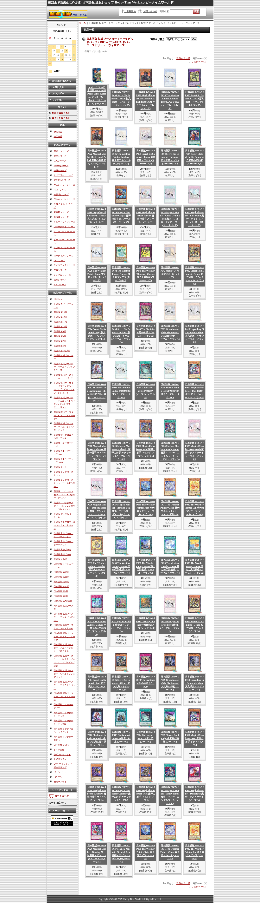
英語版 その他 (60, 559)
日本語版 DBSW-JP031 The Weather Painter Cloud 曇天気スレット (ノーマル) (170, 852)
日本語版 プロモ (61, 745)
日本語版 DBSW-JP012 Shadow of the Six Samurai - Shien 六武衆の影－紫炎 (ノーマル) (96, 738)
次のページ (200, 61)
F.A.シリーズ (60, 189)
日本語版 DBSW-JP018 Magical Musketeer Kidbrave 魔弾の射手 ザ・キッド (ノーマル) (96, 793)
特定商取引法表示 (61, 81)
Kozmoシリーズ (61, 165)
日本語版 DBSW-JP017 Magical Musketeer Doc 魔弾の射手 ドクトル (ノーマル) (194, 738)
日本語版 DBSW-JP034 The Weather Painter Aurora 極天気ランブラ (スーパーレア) (121, 274)
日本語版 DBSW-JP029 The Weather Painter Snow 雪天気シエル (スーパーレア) (96, 274)
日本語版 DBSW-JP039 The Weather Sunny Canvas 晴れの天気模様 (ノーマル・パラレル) (194, 566)
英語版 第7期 (60, 341)
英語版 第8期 (60, 336)
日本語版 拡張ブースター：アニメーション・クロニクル (63, 647)
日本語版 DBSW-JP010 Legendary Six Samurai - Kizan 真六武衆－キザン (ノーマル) (194, 683)
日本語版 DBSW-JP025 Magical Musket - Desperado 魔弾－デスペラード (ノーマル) (194, 793)
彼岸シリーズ (60, 156)
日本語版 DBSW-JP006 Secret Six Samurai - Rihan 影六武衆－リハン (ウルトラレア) (194, 99)
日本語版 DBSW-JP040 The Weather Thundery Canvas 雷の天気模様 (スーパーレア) (145, 274)
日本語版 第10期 (61, 586)
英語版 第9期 (60, 331)
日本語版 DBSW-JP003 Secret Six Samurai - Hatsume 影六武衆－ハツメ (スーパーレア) (170, 157)
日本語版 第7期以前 (63, 601)
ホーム (82, 23)
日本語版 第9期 (61, 591)
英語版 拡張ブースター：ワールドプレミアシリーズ (64, 366)
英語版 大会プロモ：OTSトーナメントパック (64, 525)
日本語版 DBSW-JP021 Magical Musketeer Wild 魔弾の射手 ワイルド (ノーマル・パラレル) (145, 449)
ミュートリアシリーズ (64, 222)
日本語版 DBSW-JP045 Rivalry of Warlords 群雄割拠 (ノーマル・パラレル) (170, 625)
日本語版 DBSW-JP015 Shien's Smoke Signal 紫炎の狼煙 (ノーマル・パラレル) (170, 391)
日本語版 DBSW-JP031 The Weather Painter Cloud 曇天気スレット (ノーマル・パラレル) (170, 508)
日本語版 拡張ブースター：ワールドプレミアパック (64, 673)
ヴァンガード (60, 772)
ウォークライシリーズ (64, 226)
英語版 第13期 (60, 312)
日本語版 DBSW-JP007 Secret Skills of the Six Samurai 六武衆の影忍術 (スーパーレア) (194, 157)
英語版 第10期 (60, 326)
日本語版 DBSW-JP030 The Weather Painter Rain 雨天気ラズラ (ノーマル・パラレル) (145, 508)
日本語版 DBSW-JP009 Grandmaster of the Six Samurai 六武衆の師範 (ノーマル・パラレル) (170, 332)
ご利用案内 (130, 11)
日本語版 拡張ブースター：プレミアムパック (64, 696)
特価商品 (58, 136)
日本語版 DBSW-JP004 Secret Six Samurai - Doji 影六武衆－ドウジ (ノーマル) (96, 683)
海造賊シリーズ (61, 217)
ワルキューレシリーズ (64, 199)
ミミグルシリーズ (62, 275)
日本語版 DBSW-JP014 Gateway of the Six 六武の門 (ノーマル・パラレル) (145, 391)
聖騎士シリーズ (61, 151)
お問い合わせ (150, 11)
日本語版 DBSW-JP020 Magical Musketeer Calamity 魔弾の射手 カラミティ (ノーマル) (121, 793)
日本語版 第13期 (61, 572)
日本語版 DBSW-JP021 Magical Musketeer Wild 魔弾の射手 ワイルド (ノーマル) (145, 793)
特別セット (59, 299)
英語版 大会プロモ (62, 549)
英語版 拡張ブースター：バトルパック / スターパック (64, 426)
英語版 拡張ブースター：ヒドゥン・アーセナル (64, 415)
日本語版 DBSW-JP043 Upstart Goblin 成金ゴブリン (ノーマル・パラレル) (121, 625)
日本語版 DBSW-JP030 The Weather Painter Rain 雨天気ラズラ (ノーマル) (145, 852)
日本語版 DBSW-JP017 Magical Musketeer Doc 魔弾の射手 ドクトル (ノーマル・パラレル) (194, 391)
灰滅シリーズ (60, 270)
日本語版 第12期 (61, 577)
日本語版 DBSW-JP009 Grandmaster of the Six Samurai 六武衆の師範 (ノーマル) (170, 683)
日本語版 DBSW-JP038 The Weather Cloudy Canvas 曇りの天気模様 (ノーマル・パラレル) (170, 566)
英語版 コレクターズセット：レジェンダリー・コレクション (64, 505)
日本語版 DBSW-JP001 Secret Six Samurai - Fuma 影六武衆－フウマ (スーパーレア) (145, 157)
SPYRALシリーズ (62, 180)
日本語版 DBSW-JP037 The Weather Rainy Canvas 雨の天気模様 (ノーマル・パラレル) (145, 566)
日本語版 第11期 (61, 581)
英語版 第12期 (60, 317)
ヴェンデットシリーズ (64, 185)
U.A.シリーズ (60, 161)
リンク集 (57, 99)
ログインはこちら (61, 118)
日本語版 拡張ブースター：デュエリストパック (64, 636)
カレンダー (58, 93)
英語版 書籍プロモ (62, 554)
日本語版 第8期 (61, 596)
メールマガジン (60, 810)
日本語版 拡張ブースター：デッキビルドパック (64, 617)
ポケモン (58, 777)
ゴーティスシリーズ (63, 255)
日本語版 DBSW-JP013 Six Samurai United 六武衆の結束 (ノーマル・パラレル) (121, 391)
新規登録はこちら (61, 113)
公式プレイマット (62, 754)
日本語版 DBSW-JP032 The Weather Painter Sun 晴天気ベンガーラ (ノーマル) (194, 852)
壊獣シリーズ (60, 170)
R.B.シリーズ (60, 284)
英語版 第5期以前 (62, 350)
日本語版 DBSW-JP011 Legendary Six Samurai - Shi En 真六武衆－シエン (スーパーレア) (96, 215)
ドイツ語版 (59, 749)
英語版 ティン (60, 467)
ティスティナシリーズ (64, 265)
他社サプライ (60, 782)
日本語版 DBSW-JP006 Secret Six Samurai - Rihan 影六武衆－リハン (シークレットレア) (121, 99)
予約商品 (58, 131)
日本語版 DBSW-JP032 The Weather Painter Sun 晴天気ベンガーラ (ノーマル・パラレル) (194, 508)
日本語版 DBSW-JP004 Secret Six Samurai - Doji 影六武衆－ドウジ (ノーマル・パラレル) (96, 332)
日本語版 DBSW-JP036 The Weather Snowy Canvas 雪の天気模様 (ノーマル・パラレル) (121, 566)
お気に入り (58, 87)
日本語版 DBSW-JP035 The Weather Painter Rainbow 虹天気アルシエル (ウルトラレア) (121, 157)
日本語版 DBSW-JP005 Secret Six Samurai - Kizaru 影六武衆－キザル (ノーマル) (121, 683)
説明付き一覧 (183, 58)
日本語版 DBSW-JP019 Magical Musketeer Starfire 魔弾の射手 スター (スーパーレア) (145, 215)
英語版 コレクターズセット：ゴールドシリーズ (64, 483)
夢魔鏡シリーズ (61, 212)
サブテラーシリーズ (63, 175)
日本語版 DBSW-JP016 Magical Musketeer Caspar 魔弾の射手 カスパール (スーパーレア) (121, 215)
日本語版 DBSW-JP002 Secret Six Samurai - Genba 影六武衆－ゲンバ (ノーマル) (194, 625)
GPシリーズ (59, 260)
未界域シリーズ (61, 194)
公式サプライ (60, 759)
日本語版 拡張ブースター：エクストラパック (64, 685)
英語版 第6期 (60, 346)
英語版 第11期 (60, 321)
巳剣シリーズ (60, 280)
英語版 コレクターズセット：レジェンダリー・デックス (64, 494)
